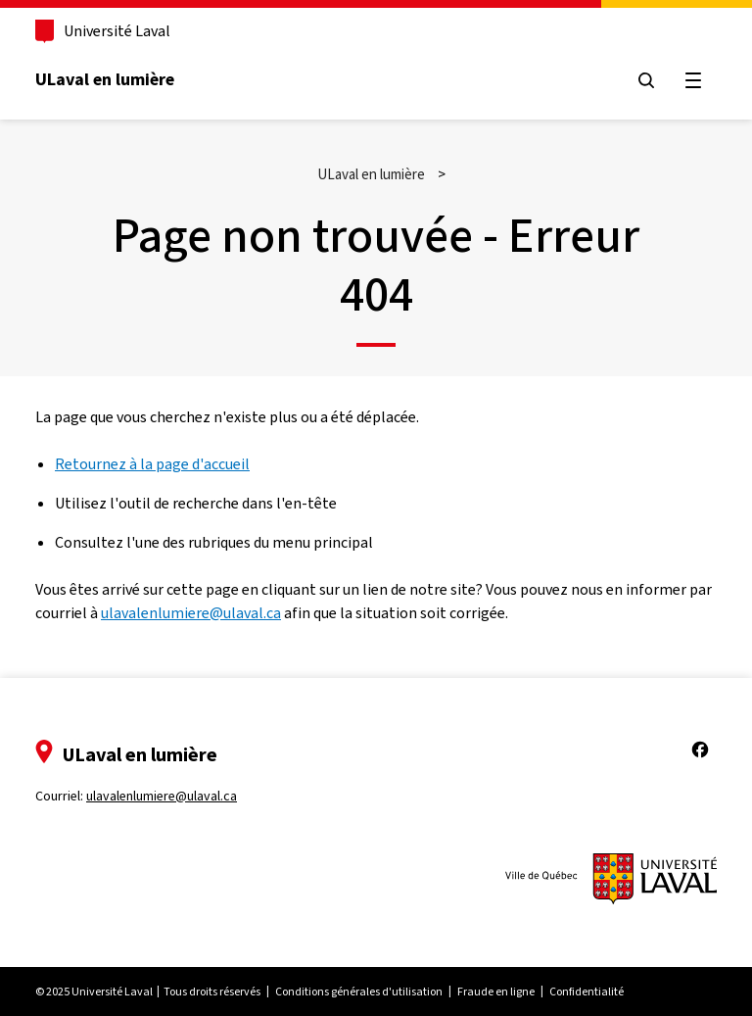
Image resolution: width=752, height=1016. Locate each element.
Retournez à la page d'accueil (152, 464)
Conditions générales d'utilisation (359, 991)
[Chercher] (646, 80)
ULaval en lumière (104, 79)
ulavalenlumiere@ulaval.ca (191, 613)
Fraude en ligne (496, 991)
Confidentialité (586, 991)
